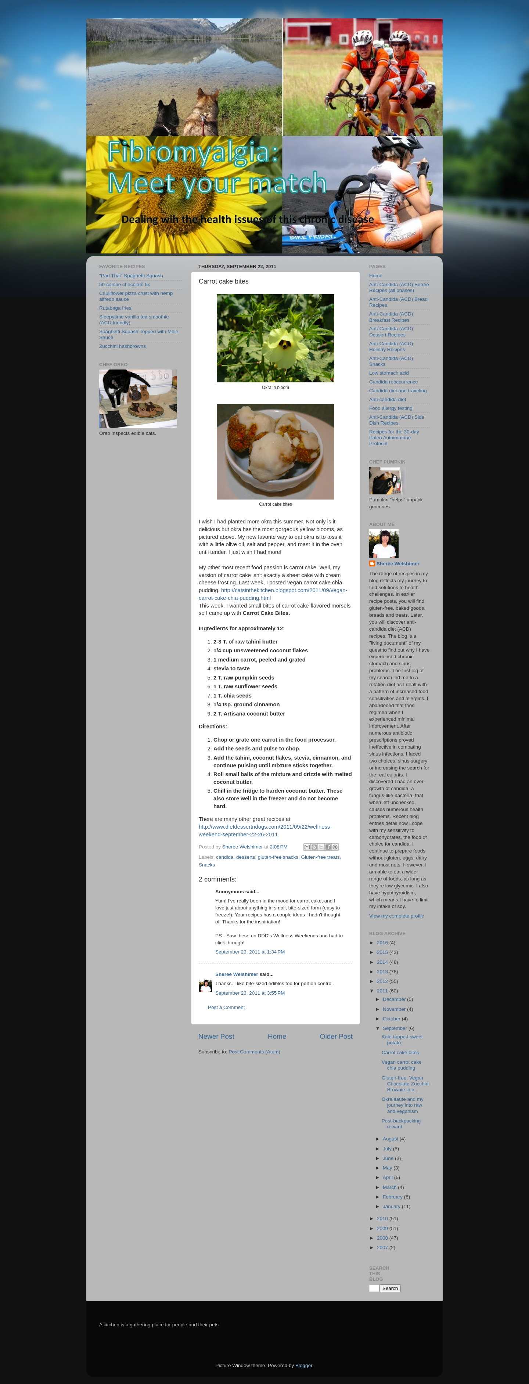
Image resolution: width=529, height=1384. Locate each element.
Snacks (207, 865)
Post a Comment (226, 1007)
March (390, 1187)
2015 (383, 952)
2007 (383, 1247)
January (392, 1206)
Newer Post (216, 1036)
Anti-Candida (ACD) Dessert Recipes (391, 331)
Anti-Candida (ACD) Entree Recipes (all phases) (399, 287)
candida (224, 857)
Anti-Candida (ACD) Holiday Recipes (391, 346)
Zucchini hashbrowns (122, 346)
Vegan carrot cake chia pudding (402, 1065)
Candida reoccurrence (393, 382)
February (393, 1197)
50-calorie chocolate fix (124, 284)
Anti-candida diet (387, 399)
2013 (383, 971)
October (392, 1018)
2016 (383, 942)
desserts (245, 857)
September (396, 1028)
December (395, 999)
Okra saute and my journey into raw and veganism (403, 1105)
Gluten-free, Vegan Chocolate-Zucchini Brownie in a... (406, 1083)
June (389, 1158)
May (388, 1168)
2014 (383, 962)
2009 (383, 1228)
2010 (383, 1218)
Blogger (303, 1365)
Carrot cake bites (400, 1052)
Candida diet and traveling (398, 390)
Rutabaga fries (115, 308)
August (391, 1139)
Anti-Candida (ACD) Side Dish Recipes (396, 420)
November (395, 1009)
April (388, 1177)
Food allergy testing (391, 408)
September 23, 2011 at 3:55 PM (250, 993)
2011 (383, 991)
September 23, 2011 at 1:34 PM (250, 952)
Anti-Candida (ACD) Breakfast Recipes (391, 316)
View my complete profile (396, 916)
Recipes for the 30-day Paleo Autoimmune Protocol (394, 437)
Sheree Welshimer (236, 974)
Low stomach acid (389, 373)
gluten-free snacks (278, 857)
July (388, 1148)
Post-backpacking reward (401, 1123)
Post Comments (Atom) (254, 1052)
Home (277, 1036)
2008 (383, 1238)
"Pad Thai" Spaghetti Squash (131, 275)
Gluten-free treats (320, 857)
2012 (383, 981)
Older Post (336, 1036)
